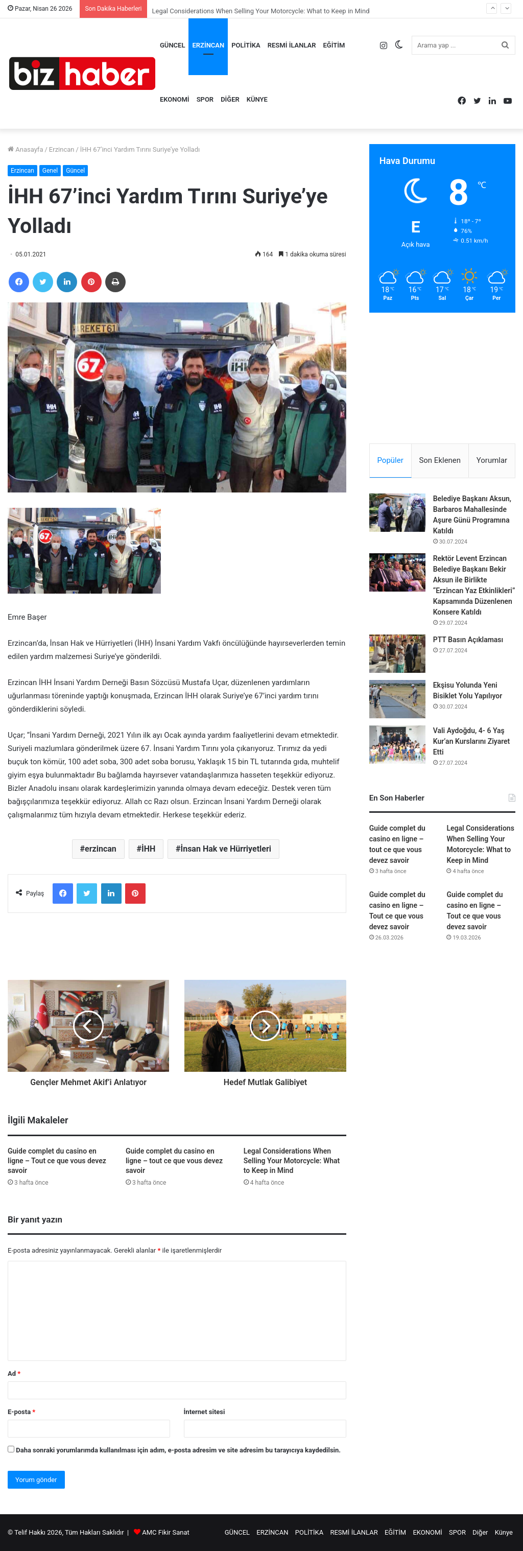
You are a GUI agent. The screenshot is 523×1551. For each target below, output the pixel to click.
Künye (257, 99)
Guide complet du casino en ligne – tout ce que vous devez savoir (174, 1160)
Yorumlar (492, 460)
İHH (148, 849)
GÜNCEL (172, 45)
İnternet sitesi (204, 1412)
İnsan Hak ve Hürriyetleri (226, 849)
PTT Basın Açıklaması (468, 640)
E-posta (21, 1412)
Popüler (390, 460)
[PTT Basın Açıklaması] (397, 654)
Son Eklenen (440, 460)
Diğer (230, 99)
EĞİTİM (334, 45)
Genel (50, 170)
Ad (14, 1373)
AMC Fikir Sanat (165, 1532)
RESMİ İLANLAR (292, 45)
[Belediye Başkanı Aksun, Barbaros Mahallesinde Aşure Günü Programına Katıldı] (397, 513)
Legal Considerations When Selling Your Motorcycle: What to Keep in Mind (292, 1160)
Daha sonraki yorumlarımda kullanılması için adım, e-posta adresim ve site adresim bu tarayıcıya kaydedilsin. (178, 1450)
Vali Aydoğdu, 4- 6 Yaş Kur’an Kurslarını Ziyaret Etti (471, 741)
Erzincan (62, 149)
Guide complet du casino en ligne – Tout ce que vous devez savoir (57, 1160)
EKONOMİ (174, 99)
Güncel (75, 170)
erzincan (100, 849)
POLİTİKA (245, 45)
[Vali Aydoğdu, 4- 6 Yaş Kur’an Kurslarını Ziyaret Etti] (397, 744)
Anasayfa (25, 149)
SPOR (205, 99)
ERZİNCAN (208, 45)
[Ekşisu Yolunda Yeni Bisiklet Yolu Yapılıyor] (397, 699)
